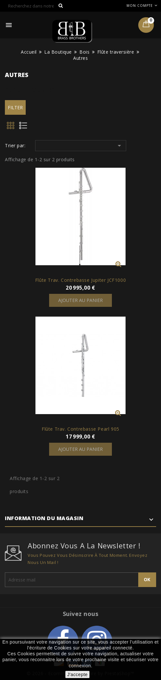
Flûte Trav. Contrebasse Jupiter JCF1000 (80, 280)
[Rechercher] (36, 6)
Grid (11, 127)
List (25, 127)
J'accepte (77, 674)
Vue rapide (118, 264)
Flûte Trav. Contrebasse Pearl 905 (80, 429)
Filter (15, 107)
